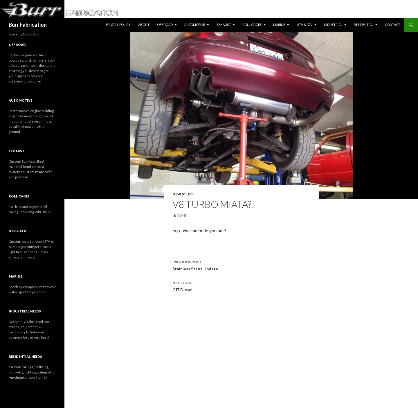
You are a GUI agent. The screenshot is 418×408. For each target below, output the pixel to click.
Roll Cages (252, 24)
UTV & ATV (304, 24)
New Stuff (182, 194)
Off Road (165, 24)
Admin (182, 215)
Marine (279, 24)
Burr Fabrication (28, 24)
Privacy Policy (118, 24)
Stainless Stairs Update (241, 264)
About (143, 24)
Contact (392, 24)
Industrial (333, 24)
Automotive (194, 24)
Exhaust (224, 24)
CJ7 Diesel (241, 285)
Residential (363, 24)
